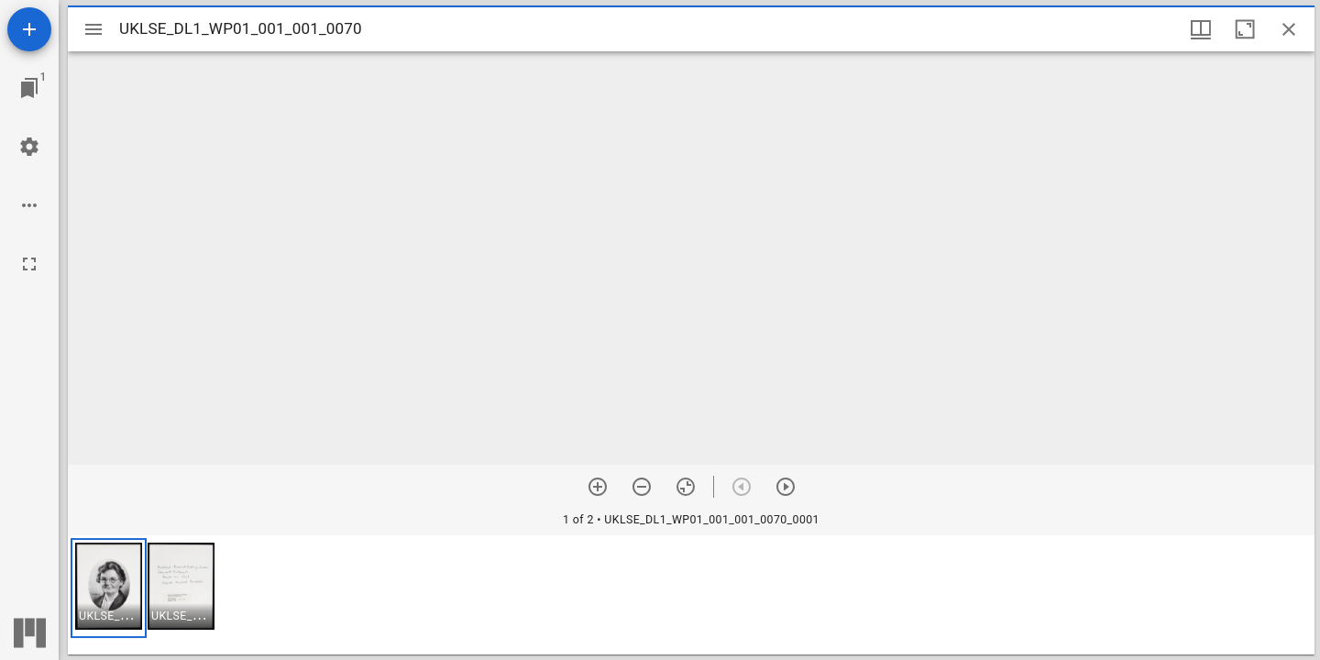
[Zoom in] (598, 487)
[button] (108, 588)
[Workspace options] (29, 205)
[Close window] (1289, 29)
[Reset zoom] (686, 487)
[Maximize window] (1245, 29)
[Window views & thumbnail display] (1201, 29)
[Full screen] (29, 264)
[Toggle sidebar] (94, 29)
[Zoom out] (642, 487)
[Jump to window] (29, 88)
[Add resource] (29, 29)
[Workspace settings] (29, 147)
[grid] (691, 594)
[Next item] (786, 487)
